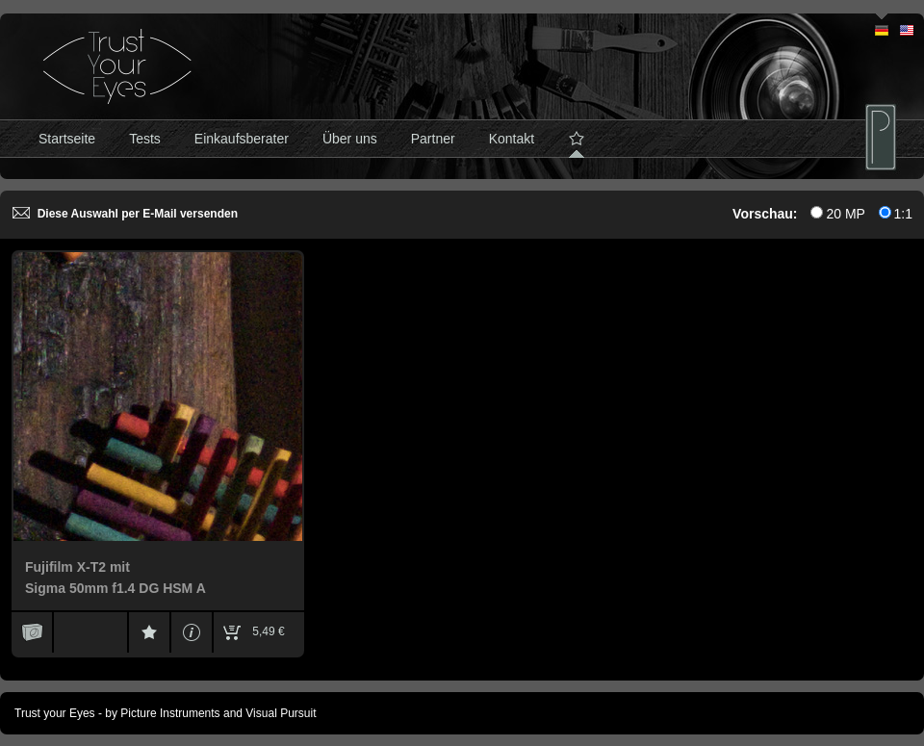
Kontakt (511, 138)
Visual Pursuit (280, 713)
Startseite (66, 138)
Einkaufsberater (241, 138)
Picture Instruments (169, 713)
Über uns (349, 138)
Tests (145, 138)
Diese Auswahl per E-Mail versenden (125, 213)
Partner (433, 138)
